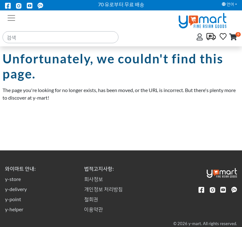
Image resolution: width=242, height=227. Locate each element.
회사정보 (93, 179)
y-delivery (16, 189)
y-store (13, 179)
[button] (233, 37)
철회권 (91, 199)
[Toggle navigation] (11, 17)
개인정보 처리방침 (103, 189)
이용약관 (93, 209)
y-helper (14, 209)
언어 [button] (228, 4)
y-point (13, 199)
